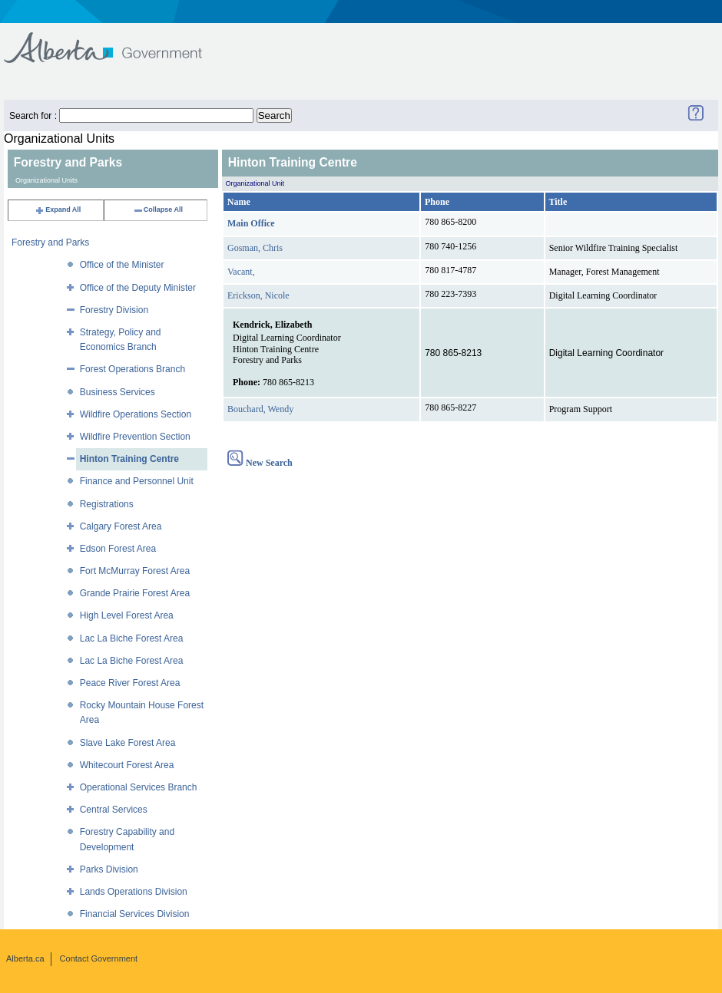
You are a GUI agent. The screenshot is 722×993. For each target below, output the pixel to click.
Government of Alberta (115, 40)
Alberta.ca (25, 958)
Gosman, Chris (255, 247)
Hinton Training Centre (129, 459)
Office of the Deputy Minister (138, 287)
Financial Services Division (135, 914)
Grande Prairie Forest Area (135, 593)
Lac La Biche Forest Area (132, 638)
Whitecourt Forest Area (127, 765)
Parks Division (109, 869)
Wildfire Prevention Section (135, 436)
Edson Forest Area (118, 548)
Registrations (107, 504)
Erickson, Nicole (258, 295)
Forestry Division (114, 310)
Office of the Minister (122, 264)
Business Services (117, 392)
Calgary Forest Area (121, 526)
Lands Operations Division (133, 891)
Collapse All (158, 209)
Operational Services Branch (138, 787)
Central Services (113, 809)
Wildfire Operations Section (135, 414)
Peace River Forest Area (130, 683)
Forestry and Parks (50, 242)
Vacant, (241, 271)
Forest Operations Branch (132, 369)
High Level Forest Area (127, 615)
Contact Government (99, 958)
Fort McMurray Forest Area (135, 571)
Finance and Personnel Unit (137, 481)
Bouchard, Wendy (260, 409)
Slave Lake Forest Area (128, 742)
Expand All (58, 209)
